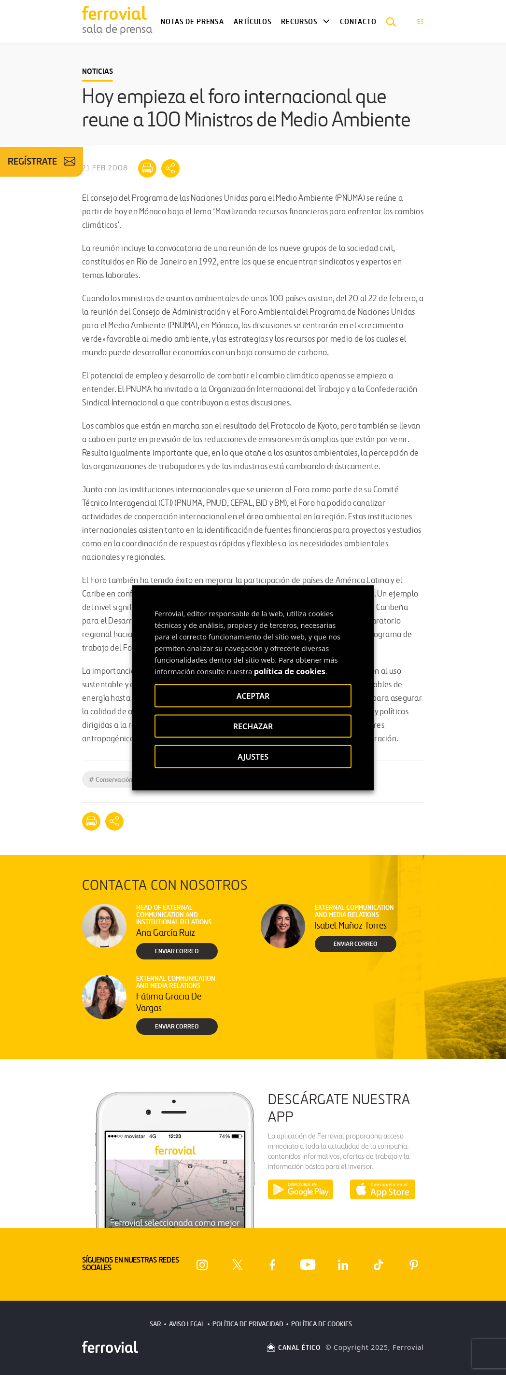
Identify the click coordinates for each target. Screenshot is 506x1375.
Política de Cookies (321, 1324)
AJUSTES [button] (253, 756)
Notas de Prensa (192, 21)
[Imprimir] (147, 168)
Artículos (252, 21)
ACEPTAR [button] (253, 695)
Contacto (358, 21)
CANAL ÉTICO (293, 1348)
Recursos (299, 21)
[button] (391, 21)
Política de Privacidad (247, 1324)
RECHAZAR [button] (253, 726)
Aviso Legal (187, 1324)
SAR (155, 1324)
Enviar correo (177, 951)
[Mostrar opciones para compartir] (170, 168)
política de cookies (289, 671)
